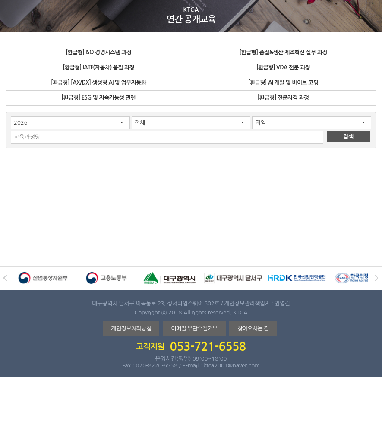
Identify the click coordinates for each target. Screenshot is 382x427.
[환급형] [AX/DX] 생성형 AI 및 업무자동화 (98, 82)
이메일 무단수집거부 (194, 328)
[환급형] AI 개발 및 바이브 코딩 (283, 82)
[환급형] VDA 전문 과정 (283, 67)
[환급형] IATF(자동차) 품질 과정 (98, 67)
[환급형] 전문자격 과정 (283, 97)
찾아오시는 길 (253, 328)
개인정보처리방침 (131, 328)
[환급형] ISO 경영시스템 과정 (98, 52)
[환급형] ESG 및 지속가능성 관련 (99, 97)
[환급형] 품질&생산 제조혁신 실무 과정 (283, 52)
